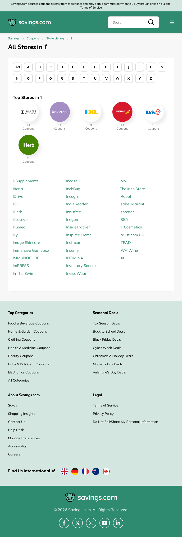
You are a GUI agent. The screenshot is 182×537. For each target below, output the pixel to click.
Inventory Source (81, 265)
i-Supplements (26, 181)
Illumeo (19, 227)
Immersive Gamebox (31, 250)
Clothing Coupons (21, 339)
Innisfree (73, 211)
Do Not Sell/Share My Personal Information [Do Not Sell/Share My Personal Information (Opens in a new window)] (125, 422)
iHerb (18, 211)
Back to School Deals (109, 331)
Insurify (72, 250)
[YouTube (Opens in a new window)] (104, 525)
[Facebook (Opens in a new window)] (64, 525)
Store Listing (55, 38)
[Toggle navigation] (172, 22)
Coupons (33, 38)
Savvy (12, 405)
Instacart (74, 242)
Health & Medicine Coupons (29, 348)
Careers (14, 454)
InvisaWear (76, 273)
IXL (122, 258)
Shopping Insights (21, 413)
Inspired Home (79, 234)
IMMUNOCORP (26, 258)
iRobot (125, 196)
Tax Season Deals (106, 323)
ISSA (124, 219)
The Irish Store (132, 188)
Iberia (18, 188)
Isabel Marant (132, 204)
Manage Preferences (24, 438)
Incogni (72, 196)
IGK (16, 204)
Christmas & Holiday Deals (113, 356)
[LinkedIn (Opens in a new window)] (118, 525)
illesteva (20, 219)
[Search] (133, 22)
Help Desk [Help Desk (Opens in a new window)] (16, 430)
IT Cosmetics (131, 227)
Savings (13, 38)
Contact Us (16, 422)
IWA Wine (129, 250)
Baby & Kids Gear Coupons (28, 364)
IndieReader (77, 204)
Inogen (72, 219)
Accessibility (17, 446)
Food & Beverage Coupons (28, 323)
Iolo (123, 181)
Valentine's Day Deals (109, 372)
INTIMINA (74, 258)
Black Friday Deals (107, 339)
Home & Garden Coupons (27, 331)
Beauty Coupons (20, 356)
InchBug (73, 188)
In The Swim (23, 273)
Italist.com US (132, 234)
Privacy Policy (103, 413)
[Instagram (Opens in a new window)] (91, 525)
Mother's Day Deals (108, 364)
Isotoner (127, 211)
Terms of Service (91, 7)
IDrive (18, 196)
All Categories (18, 380)
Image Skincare (26, 242)
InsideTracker (78, 227)
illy (15, 234)
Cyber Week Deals (107, 348)
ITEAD (125, 242)
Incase (71, 181)
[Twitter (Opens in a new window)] (77, 525)
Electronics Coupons (23, 372)
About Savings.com (24, 395)
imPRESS (21, 265)
